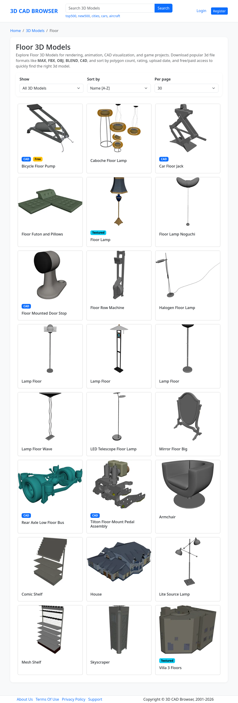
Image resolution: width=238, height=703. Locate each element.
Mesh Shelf (31, 662)
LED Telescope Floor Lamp (113, 448)
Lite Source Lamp (174, 594)
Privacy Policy (73, 699)
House (96, 594)
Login (201, 10)
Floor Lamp (100, 239)
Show (24, 79)
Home (15, 30)
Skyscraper (100, 662)
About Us (25, 699)
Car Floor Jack (171, 166)
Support (95, 699)
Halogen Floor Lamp (177, 307)
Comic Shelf (32, 594)
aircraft (114, 16)
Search (163, 8)
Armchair (167, 516)
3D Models (35, 30)
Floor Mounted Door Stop (44, 313)
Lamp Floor (32, 381)
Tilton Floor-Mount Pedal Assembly (112, 524)
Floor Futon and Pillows (42, 234)
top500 (71, 16)
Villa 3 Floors (170, 667)
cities (95, 16)
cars (104, 16)
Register (219, 11)
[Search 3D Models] (110, 8)
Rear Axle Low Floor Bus (43, 522)
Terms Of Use (47, 699)
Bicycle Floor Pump (38, 166)
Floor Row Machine (107, 307)
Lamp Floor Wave (37, 448)
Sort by (93, 79)
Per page (163, 79)
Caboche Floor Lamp (108, 160)
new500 (84, 16)
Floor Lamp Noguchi (177, 234)
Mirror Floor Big (173, 448)
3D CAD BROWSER (34, 11)
